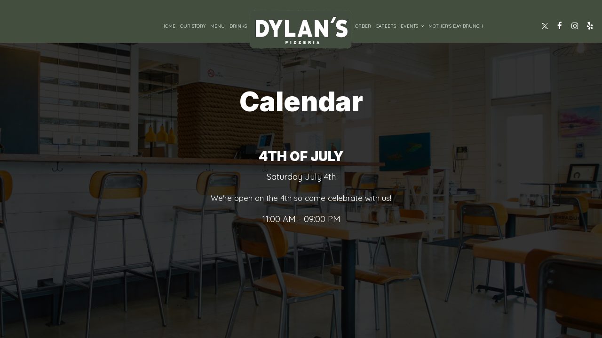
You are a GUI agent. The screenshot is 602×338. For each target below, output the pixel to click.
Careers (386, 26)
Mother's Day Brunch (455, 26)
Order (363, 26)
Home (168, 26)
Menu (217, 26)
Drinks (238, 26)
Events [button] (412, 26)
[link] (301, 29)
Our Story (193, 26)
